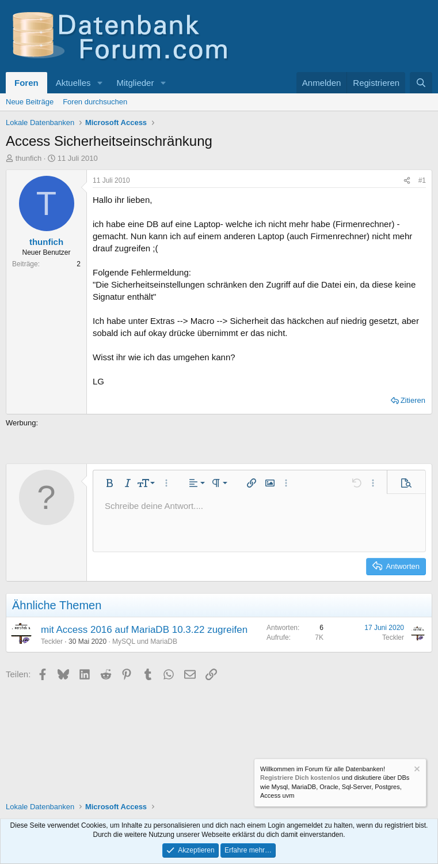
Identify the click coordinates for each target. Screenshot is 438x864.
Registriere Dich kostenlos (300, 777)
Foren (26, 83)
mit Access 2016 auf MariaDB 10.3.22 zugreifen (144, 629)
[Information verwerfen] (416, 770)
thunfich (29, 158)
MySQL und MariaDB (144, 641)
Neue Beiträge (30, 101)
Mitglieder (135, 83)
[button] (100, 82)
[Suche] (421, 82)
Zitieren (413, 400)
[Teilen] (406, 180)
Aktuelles (73, 83)
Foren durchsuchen (95, 101)
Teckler (52, 641)
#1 (422, 180)
